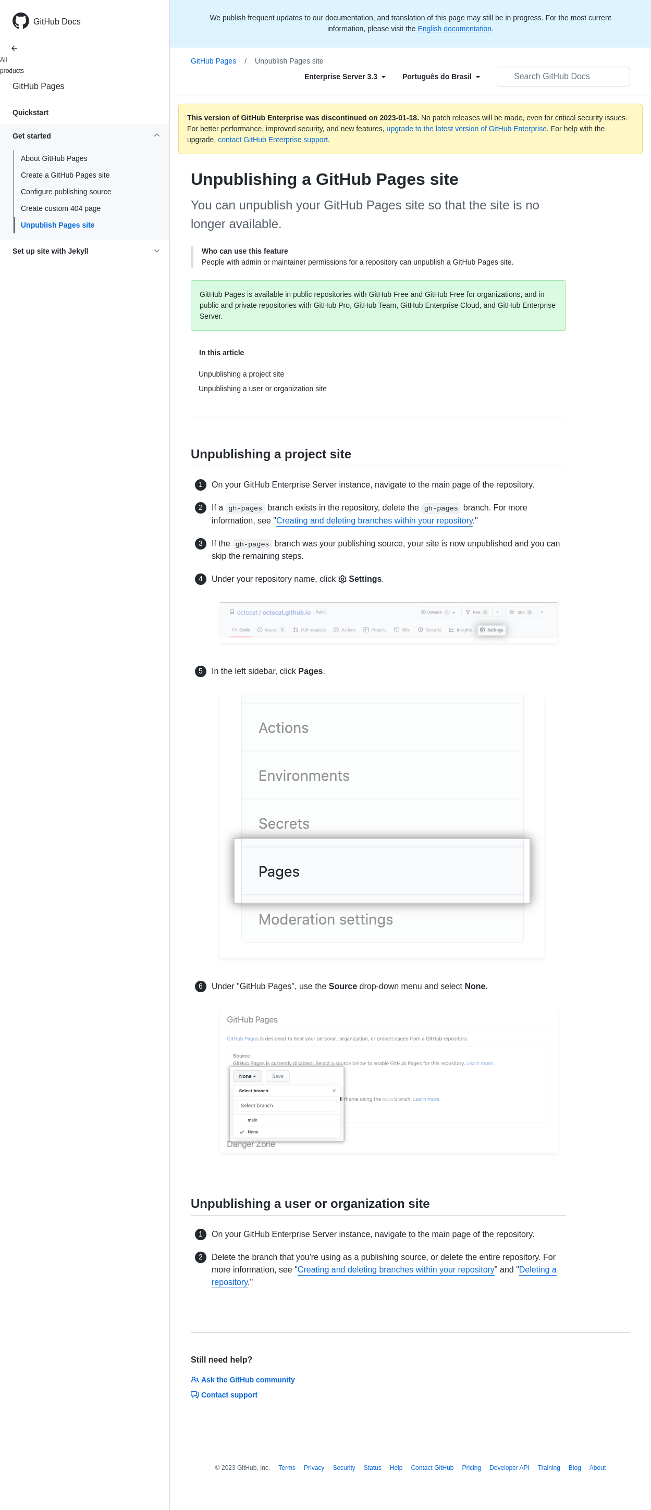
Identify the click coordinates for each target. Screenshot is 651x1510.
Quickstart (30, 112)
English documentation (454, 28)
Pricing (472, 1467)
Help (396, 1467)
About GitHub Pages (54, 158)
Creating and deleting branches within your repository (374, 520)
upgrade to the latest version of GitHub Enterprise (467, 128)
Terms (287, 1467)
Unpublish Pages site (58, 225)
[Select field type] (345, 76)
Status (373, 1467)
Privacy (314, 1467)
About (597, 1467)
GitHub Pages (39, 86)
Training (549, 1467)
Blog (575, 1467)
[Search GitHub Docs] (563, 76)
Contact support (224, 1395)
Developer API (509, 1467)
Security (344, 1467)
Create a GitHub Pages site (65, 175)
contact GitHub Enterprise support (273, 139)
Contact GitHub (432, 1467)
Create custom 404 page (61, 208)
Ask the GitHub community (243, 1380)
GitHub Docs (57, 21)
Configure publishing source (66, 192)
